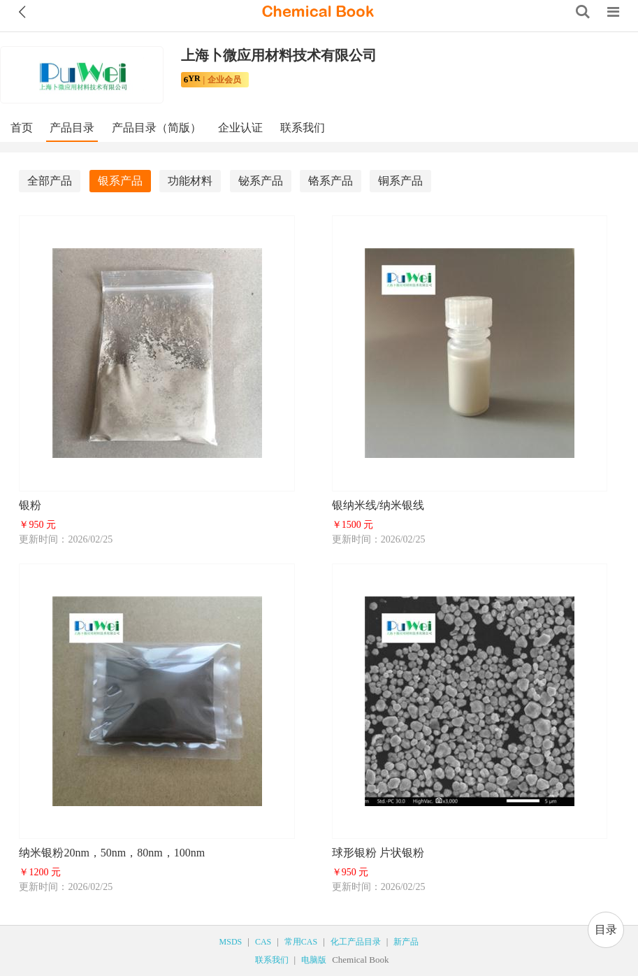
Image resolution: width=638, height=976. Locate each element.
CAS (263, 942)
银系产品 (120, 181)
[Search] (583, 12)
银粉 (30, 505)
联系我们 (302, 128)
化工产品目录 (356, 942)
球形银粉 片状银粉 (378, 853)
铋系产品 (260, 181)
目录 (606, 929)
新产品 (406, 942)
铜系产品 (400, 181)
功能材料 (190, 181)
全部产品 (49, 181)
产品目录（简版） (156, 128)
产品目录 (72, 128)
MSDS (230, 942)
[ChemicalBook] (318, 12)
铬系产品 (330, 181)
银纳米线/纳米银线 (378, 505)
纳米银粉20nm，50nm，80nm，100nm (112, 853)
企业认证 (240, 128)
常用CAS (300, 942)
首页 (21, 128)
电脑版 (313, 960)
